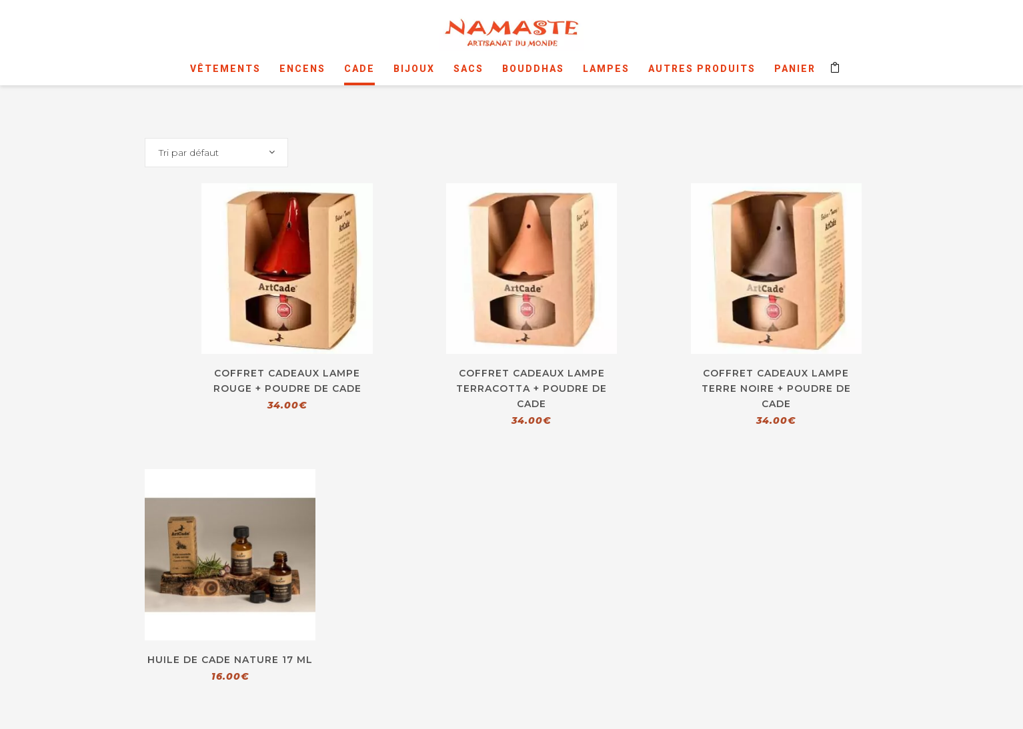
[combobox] (216, 152)
